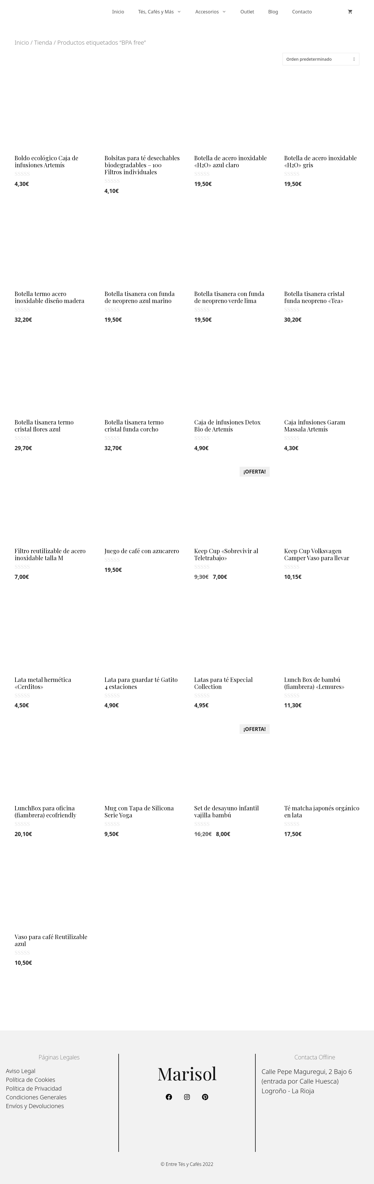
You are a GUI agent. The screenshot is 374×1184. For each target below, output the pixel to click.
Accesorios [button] (214, 11)
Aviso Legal (20, 1071)
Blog (273, 11)
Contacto (302, 11)
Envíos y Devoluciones (35, 1106)
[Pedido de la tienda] (321, 59)
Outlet (247, 11)
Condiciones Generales (36, 1097)
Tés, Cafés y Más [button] (163, 11)
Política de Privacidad (34, 1088)
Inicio (118, 11)
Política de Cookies (30, 1080)
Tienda (43, 42)
